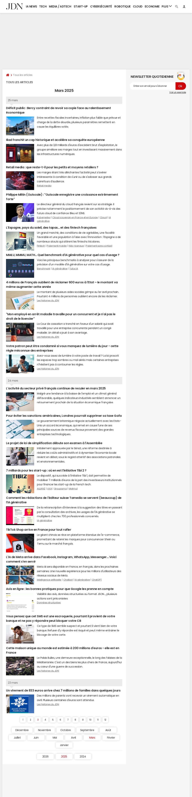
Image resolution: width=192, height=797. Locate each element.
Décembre (22, 730)
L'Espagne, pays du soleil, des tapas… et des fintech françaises (51, 227)
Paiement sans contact (99, 246)
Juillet (17, 737)
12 (105, 720)
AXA (49, 488)
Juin (36, 737)
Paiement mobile (57, 246)
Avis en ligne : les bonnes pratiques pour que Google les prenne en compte (60, 588)
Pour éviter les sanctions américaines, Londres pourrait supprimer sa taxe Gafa (64, 415)
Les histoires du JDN (48, 300)
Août (108, 730)
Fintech (41, 246)
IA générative (60, 268)
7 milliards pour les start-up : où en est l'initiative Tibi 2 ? (46, 470)
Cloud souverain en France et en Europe (75, 217)
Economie (152, 6)
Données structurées (49, 602)
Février (111, 737)
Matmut (73, 488)
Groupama (60, 488)
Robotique (122, 6)
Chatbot (68, 579)
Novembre (44, 730)
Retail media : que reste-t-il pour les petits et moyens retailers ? (52, 167)
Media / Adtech (60, 6)
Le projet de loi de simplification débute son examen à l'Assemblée (54, 443)
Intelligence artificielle (49, 579)
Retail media (44, 185)
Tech (42, 6)
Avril (73, 737)
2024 (83, 756)
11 (97, 720)
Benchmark (43, 268)
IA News (31, 6)
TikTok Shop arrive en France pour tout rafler (38, 529)
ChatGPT (97, 579)
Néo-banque (76, 246)
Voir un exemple (177, 92)
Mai (55, 737)
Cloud (137, 6)
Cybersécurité (101, 6)
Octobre (65, 730)
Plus (167, 6)
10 (90, 720)
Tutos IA (73, 268)
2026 (45, 756)
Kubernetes (43, 217)
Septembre (87, 730)
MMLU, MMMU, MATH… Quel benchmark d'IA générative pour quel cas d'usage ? (62, 254)
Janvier (64, 745)
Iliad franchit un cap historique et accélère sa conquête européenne (55, 139)
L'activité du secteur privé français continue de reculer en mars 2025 (56, 388)
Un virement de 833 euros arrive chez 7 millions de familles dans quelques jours (63, 690)
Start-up (81, 6)
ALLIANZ (41, 488)
